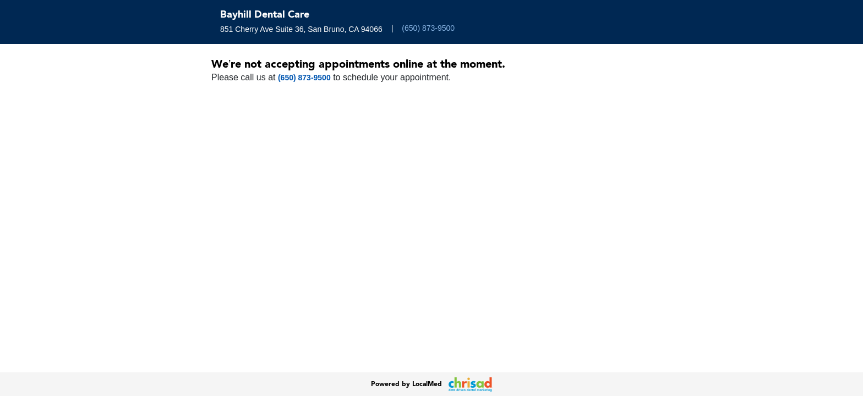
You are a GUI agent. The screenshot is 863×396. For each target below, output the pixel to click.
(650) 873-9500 (428, 28)
